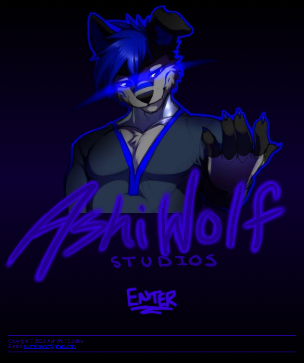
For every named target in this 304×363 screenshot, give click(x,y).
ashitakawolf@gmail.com (50, 346)
